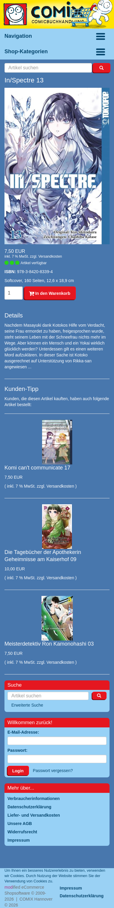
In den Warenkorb (49, 293)
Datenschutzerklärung (82, 895)
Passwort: (17, 750)
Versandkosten (50, 256)
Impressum (71, 888)
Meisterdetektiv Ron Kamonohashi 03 (49, 644)
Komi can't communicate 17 (37, 468)
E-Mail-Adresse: (23, 732)
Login (18, 770)
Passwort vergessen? (53, 770)
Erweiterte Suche (27, 705)
